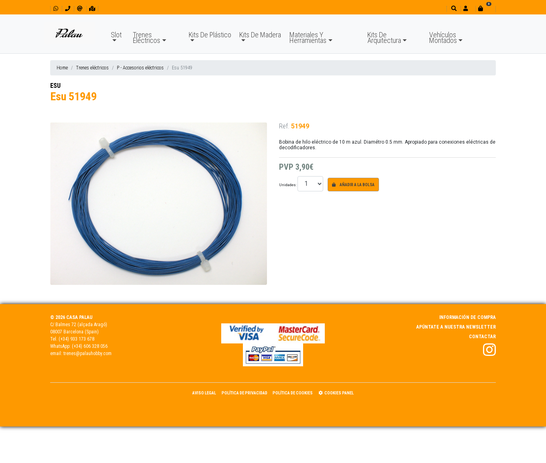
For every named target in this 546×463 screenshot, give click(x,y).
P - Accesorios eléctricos (140, 68)
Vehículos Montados (443, 37)
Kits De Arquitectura (384, 37)
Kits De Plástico (210, 34)
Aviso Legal (204, 393)
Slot (116, 34)
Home (62, 68)
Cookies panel (336, 393)
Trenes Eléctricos (146, 37)
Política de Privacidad (244, 393)
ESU (55, 85)
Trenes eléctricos (92, 68)
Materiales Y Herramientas (307, 37)
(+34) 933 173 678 (76, 339)
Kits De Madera (260, 34)
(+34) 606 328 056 (90, 346)
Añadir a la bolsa (353, 185)
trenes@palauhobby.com (87, 353)
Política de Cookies (293, 393)
